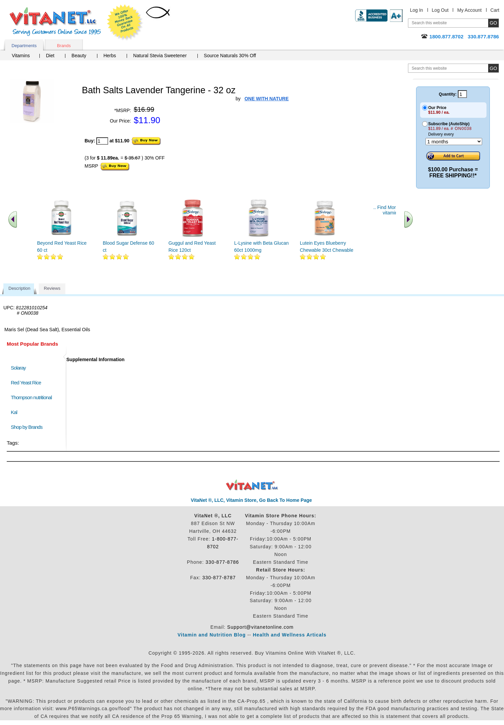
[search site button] (493, 68)
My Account (469, 10)
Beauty (78, 55)
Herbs (109, 55)
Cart (495, 10)
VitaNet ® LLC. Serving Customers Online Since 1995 (55, 21)
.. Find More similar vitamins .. (393, 210)
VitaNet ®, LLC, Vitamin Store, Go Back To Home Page (251, 500)
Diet (50, 55)
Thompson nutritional (31, 397)
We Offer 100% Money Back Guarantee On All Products (125, 22)
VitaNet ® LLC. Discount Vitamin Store (252, 485)
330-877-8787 (219, 577)
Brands (64, 45)
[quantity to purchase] (102, 141)
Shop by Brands (28, 427)
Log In (416, 10)
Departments (23, 45)
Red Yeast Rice (26, 382)
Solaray (18, 368)
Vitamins (21, 55)
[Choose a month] (454, 141)
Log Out (440, 10)
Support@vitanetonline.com (260, 627)
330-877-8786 (222, 562)
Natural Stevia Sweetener (160, 55)
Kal (14, 412)
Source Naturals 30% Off (230, 55)
